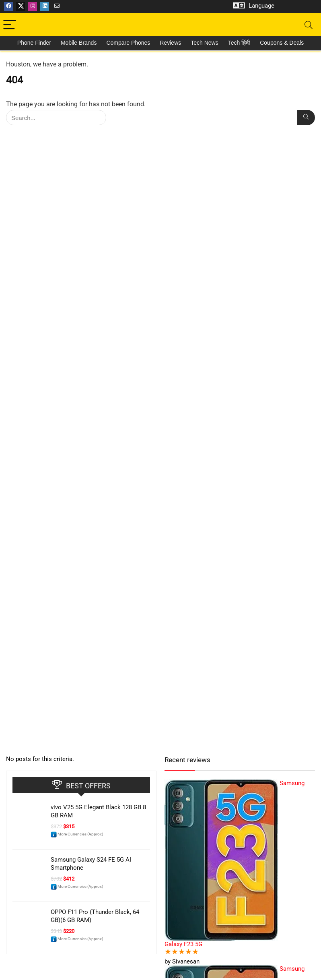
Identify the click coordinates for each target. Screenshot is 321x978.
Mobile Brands (79, 42)
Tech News (204, 42)
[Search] (308, 25)
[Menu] (9, 25)
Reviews (170, 42)
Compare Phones (128, 42)
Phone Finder (34, 42)
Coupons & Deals (282, 42)
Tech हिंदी (239, 42)
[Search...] (306, 117)
